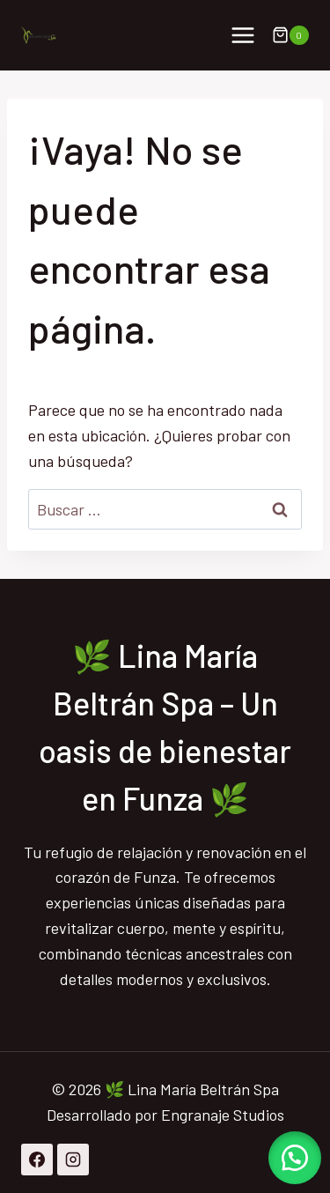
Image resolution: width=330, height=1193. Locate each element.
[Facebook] (37, 1159)
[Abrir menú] (242, 35)
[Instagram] (73, 1159)
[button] (294, 1157)
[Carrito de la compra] (290, 35)
